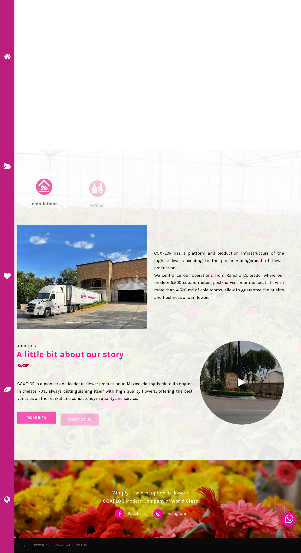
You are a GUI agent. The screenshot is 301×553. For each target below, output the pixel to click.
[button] (27, 277)
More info (36, 420)
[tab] (44, 200)
